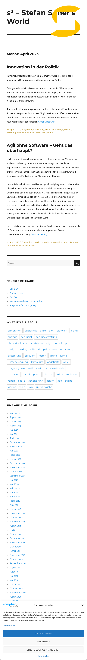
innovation (40, 132)
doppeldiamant (47, 349)
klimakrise (37, 362)
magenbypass (16, 368)
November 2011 (17, 542)
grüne (53, 355)
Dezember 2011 (17, 538)
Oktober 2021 (16, 471)
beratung (11, 132)
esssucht (30, 355)
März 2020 (15, 488)
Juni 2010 (14, 576)
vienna (12, 387)
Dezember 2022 (17, 442)
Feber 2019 (15, 501)
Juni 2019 (14, 492)
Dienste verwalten (9, 625)
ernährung (66, 349)
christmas (37, 343)
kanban (74, 242)
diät (32, 349)
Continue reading (46, 122)
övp (30, 387)
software (23, 245)
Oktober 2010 (16, 559)
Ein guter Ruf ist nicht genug (23, 305)
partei (26, 374)
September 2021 (17, 476)
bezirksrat (26, 337)
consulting (45, 242)
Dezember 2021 (17, 463)
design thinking (59, 242)
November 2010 (17, 555)
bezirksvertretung (46, 337)
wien (22, 387)
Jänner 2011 (15, 551)
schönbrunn (35, 380)
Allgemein (27, 129)
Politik (67, 129)
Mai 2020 (14, 484)
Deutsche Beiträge (54, 129)
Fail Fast (14, 297)
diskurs (20, 132)
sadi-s (21, 380)
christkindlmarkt (18, 343)
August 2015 (15, 526)
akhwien (62, 330)
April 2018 (14, 505)
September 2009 (18, 592)
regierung (72, 374)
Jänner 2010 (15, 584)
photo (36, 374)
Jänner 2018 (15, 509)
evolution (29, 132)
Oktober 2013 (16, 534)
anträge (12, 337)
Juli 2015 (14, 530)
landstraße (53, 362)
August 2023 (15, 425)
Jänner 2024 (15, 421)
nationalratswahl (54, 368)
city (48, 343)
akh (51, 330)
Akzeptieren (43, 633)
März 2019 (15, 496)
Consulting (38, 129)
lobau (66, 362)
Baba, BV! (14, 289)
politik (49, 132)
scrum (15, 245)
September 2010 (18, 563)
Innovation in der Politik (33, 66)
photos (48, 374)
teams (31, 245)
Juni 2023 (14, 430)
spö (60, 380)
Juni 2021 (14, 480)
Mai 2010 (14, 580)
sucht (68, 380)
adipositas (31, 330)
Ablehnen (43, 641)
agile (43, 330)
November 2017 (17, 513)
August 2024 (15, 417)
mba (9, 245)
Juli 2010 (14, 572)
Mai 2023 (14, 434)
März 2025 (15, 413)
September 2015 (17, 521)
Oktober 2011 (16, 547)
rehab (11, 380)
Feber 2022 (15, 455)
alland (74, 330)
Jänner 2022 (15, 459)
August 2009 (15, 597)
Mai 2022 (14, 451)
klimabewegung (18, 362)
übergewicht (44, 387)
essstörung (14, 355)
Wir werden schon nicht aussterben (26, 301)
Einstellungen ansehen (43, 649)
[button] (82, 605)
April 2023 (14, 438)
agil (37, 242)
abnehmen (14, 330)
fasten (42, 355)
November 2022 (17, 446)
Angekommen (16, 293)
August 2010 (15, 567)
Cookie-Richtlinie (43, 656)
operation (13, 374)
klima (63, 355)
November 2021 (17, 467)
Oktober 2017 (16, 517)
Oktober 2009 (16, 588)
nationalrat (34, 368)
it (68, 242)
